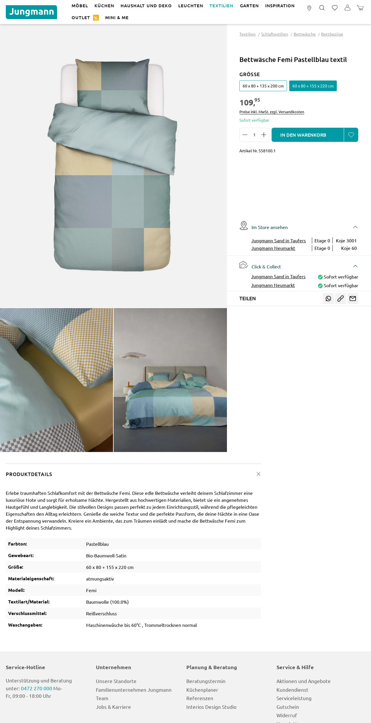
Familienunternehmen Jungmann (134, 690)
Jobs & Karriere (113, 707)
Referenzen (199, 698)
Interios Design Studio (211, 707)
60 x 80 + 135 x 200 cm (263, 85)
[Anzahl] (254, 135)
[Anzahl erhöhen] (264, 135)
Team (102, 698)
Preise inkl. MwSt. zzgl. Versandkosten (271, 111)
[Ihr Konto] (347, 8)
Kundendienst (292, 690)
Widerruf (287, 715)
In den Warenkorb (303, 134)
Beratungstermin (205, 681)
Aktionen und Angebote (304, 681)
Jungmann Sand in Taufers (278, 240)
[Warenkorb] (360, 8)
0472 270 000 (36, 688)
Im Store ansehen (263, 225)
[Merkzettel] (334, 8)
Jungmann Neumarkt (273, 248)
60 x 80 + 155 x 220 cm (313, 85)
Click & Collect (260, 264)
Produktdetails (29, 474)
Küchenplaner (202, 690)
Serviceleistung (294, 698)
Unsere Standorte (116, 681)
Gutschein (288, 707)
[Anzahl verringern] (244, 135)
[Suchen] (322, 8)
